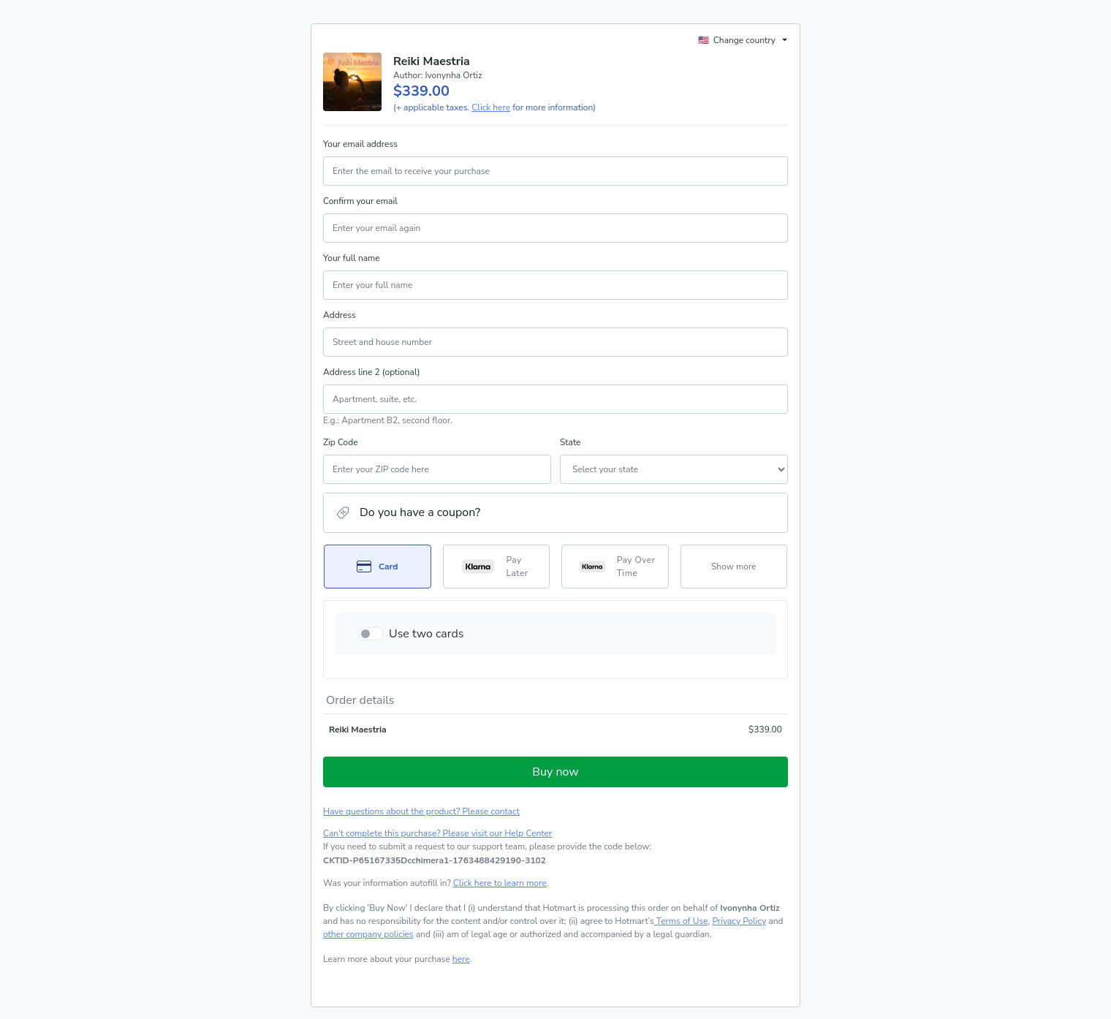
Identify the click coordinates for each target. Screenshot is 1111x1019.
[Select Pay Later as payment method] (497, 566)
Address (339, 315)
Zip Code (340, 442)
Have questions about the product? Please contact (421, 811)
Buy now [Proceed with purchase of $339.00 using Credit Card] (555, 772)
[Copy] (434, 860)
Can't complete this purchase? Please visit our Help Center (437, 833)
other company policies (368, 934)
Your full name (351, 258)
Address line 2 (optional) (371, 372)
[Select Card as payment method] (378, 566)
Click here (490, 107)
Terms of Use (681, 921)
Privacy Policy (739, 921)
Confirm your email (360, 201)
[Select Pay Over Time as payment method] (615, 566)
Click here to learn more (500, 883)
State (570, 442)
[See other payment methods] (734, 566)
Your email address (360, 144)
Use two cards (426, 634)
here (461, 959)
